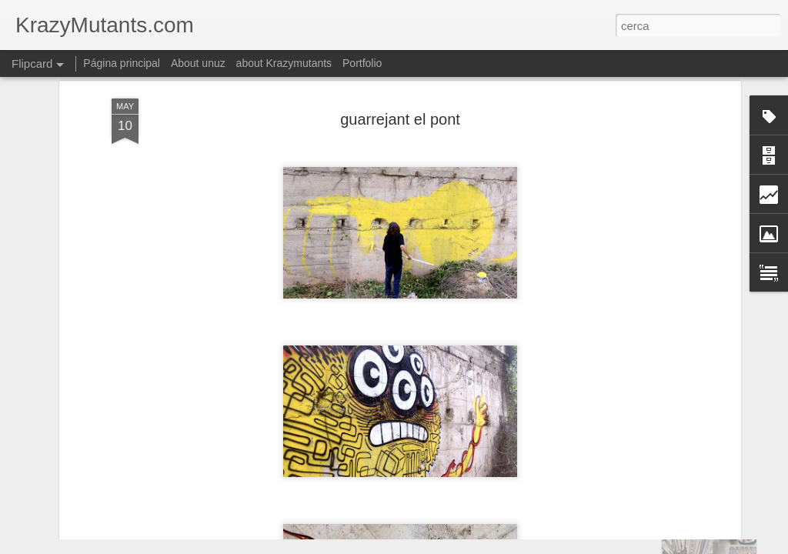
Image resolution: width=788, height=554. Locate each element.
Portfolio (362, 63)
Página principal (121, 63)
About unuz (198, 63)
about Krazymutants (284, 63)
